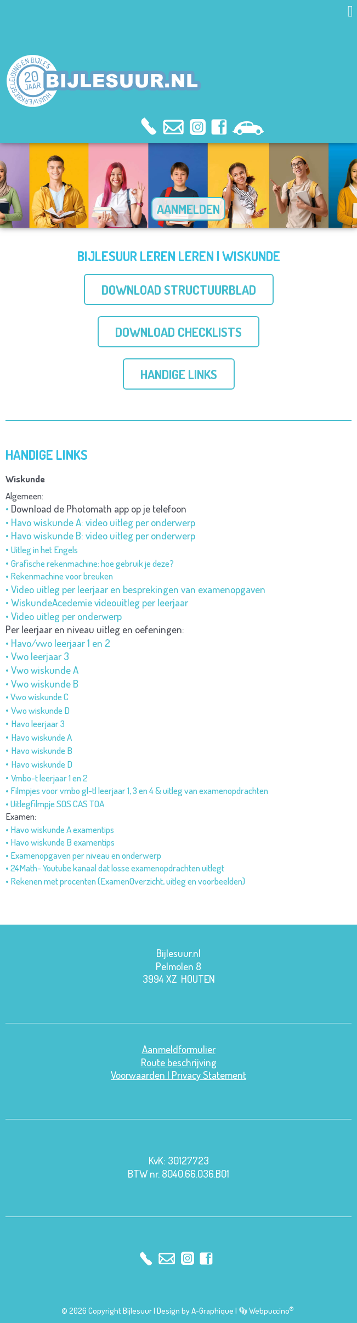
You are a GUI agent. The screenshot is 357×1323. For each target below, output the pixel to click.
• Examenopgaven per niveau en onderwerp (83, 855)
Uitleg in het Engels (44, 549)
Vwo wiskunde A (44, 670)
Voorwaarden (138, 1075)
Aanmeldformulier (179, 1049)
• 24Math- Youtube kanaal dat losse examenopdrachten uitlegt (114, 868)
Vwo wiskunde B (44, 683)
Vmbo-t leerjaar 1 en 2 (49, 778)
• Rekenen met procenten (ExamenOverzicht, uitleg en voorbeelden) (125, 881)
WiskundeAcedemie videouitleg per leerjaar (99, 602)
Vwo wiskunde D (40, 710)
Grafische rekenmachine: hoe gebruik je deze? (92, 563)
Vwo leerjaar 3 (40, 656)
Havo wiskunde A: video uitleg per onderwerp (103, 522)
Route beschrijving (179, 1062)
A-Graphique (212, 1310)
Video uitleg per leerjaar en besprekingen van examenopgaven (138, 589)
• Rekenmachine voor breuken (59, 576)
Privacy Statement (209, 1075)
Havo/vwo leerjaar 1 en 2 (60, 643)
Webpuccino (270, 1310)
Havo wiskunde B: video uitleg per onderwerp (103, 535)
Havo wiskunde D (41, 764)
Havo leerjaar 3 (38, 723)
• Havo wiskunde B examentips (60, 842)
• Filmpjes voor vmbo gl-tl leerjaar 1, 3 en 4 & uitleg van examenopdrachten (136, 790)
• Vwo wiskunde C (37, 696)
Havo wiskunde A (41, 737)
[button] (350, 11)
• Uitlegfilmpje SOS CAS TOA (54, 803)
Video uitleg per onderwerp (66, 616)
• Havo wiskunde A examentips (59, 829)
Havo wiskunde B (41, 750)
